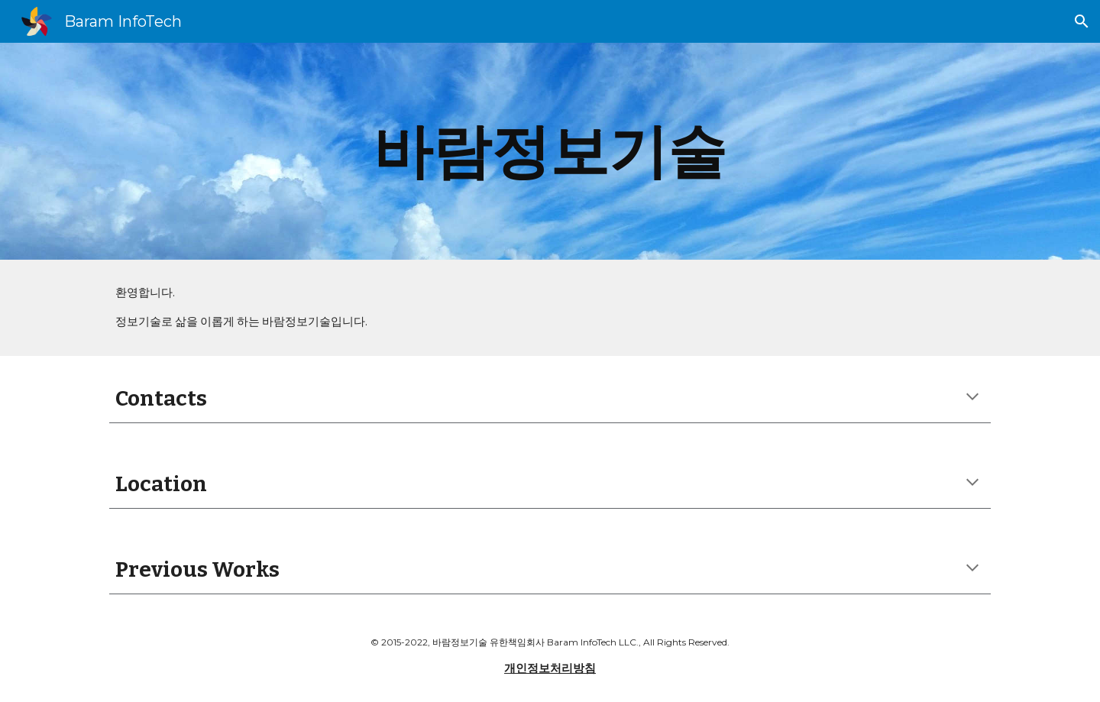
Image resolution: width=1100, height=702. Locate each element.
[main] (550, 151)
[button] (1081, 21)
